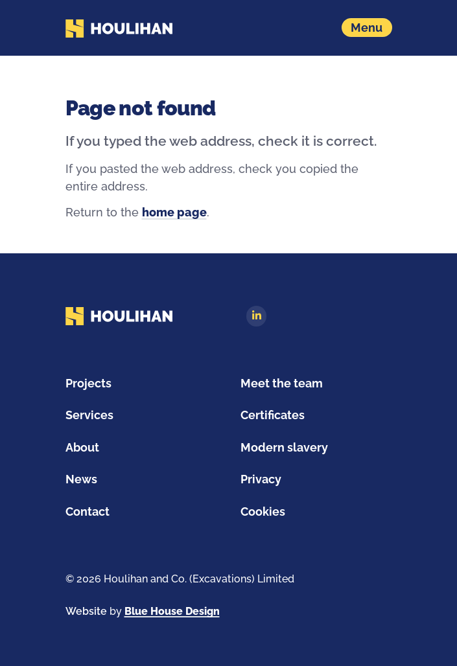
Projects (88, 383)
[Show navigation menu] (367, 27)
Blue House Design (172, 611)
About (82, 447)
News (81, 479)
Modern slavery (284, 447)
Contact (87, 511)
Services (89, 415)
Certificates (272, 415)
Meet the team (281, 383)
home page (174, 212)
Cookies (262, 511)
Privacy (260, 479)
